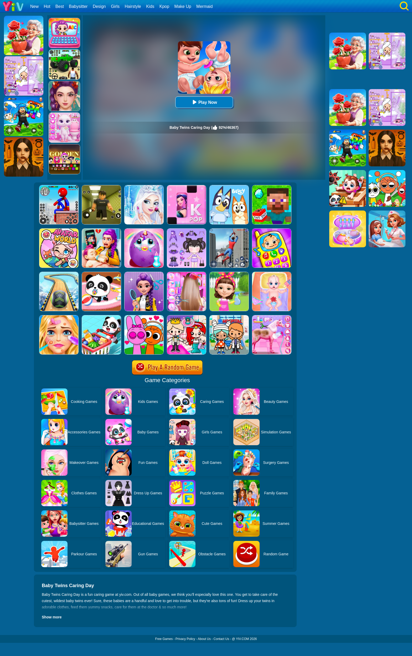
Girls (115, 6)
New (34, 6)
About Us (204, 639)
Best (59, 6)
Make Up (182, 6)
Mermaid (204, 6)
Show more (51, 617)
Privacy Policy (185, 639)
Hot (47, 6)
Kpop (164, 6)
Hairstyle (133, 6)
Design (99, 6)
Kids (150, 6)
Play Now (204, 102)
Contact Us (221, 639)
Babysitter (78, 6)
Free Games (164, 639)
